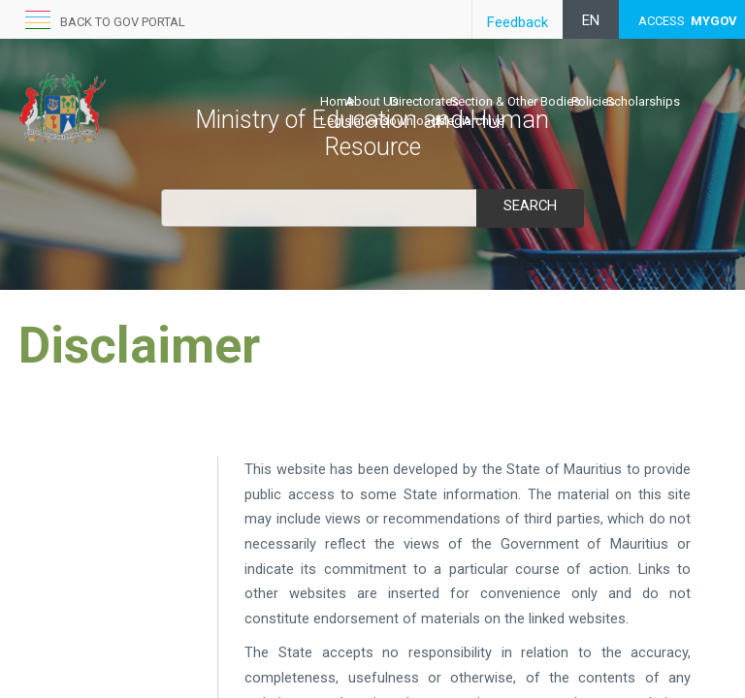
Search (529, 205)
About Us (372, 101)
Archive (483, 120)
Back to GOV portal (122, 22)
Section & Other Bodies (515, 101)
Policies (593, 101)
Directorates (424, 101)
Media (454, 120)
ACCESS (687, 21)
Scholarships (643, 101)
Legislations (354, 120)
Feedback (517, 22)
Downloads (412, 120)
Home (337, 101)
